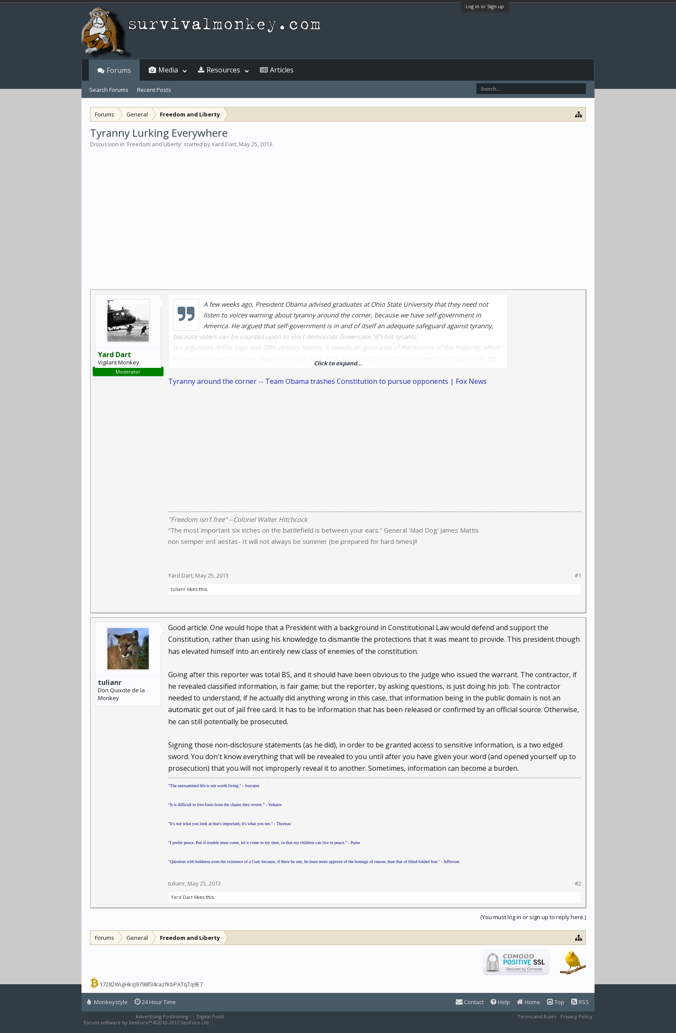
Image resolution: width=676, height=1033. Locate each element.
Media (168, 70)
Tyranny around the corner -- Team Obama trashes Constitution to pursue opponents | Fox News (327, 381)
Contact (470, 1002)
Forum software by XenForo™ (147, 1022)
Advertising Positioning (162, 1016)
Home (528, 1002)
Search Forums (108, 90)
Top (555, 1002)
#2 (578, 883)
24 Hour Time (155, 1002)
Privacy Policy (576, 1016)
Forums (118, 70)
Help (500, 1002)
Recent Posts (154, 90)
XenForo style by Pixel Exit (246, 1022)
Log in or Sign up (485, 6)
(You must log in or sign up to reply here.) (533, 917)
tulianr (178, 589)
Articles (282, 70)
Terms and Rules (536, 1016)
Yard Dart (224, 144)
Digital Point (210, 1016)
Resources (223, 70)
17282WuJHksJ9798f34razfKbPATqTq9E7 (151, 984)
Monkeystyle (107, 1002)
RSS (580, 1002)
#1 (578, 575)
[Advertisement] (338, 213)
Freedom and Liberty (154, 144)
